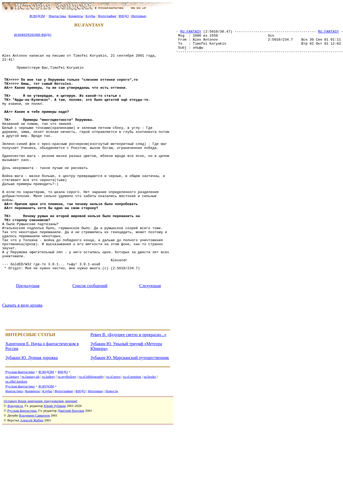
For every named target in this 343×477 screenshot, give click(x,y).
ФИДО (124, 16)
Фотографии (107, 16)
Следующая (150, 336)
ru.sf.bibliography (91, 427)
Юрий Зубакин (55, 456)
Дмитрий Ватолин (71, 461)
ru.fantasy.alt (31, 427)
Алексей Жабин (31, 471)
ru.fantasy (12, 427)
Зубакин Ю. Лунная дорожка (31, 408)
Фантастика (57, 16)
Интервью (138, 16)
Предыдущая (27, 336)
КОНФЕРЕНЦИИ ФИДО (32, 35)
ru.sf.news (113, 427)
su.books (150, 427)
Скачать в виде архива (22, 355)
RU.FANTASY (190, 33)
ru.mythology (67, 427)
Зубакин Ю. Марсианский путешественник (129, 408)
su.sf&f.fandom (16, 432)
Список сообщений (90, 336)
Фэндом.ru (15, 456)
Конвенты (75, 16)
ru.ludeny (48, 427)
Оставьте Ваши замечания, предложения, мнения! (40, 451)
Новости (111, 442)
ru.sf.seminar (132, 427)
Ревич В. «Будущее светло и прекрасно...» (128, 385)
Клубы (90, 16)
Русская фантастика (20, 422)
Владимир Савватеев (34, 466)
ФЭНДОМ (37, 16)
